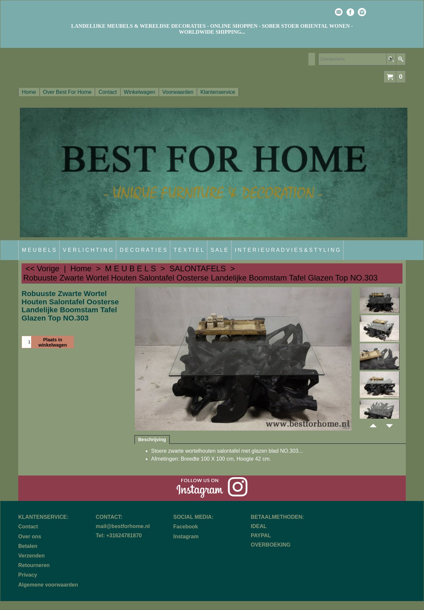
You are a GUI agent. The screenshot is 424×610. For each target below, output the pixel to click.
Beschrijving (152, 439)
